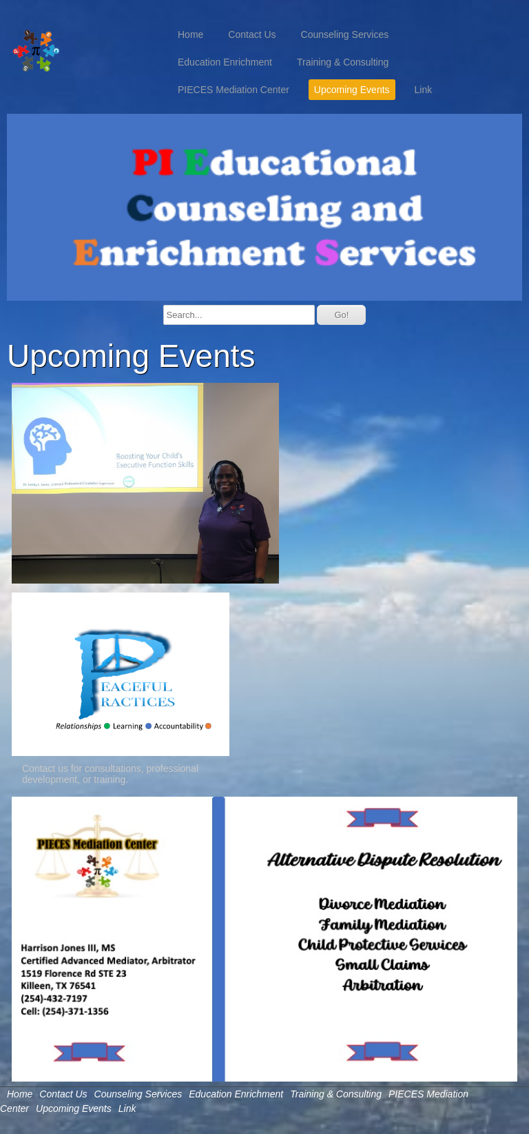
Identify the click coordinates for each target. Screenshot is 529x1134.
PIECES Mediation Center (233, 89)
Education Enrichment (225, 62)
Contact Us (252, 34)
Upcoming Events (352, 89)
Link (424, 89)
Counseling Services (345, 34)
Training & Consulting (342, 62)
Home (190, 34)
